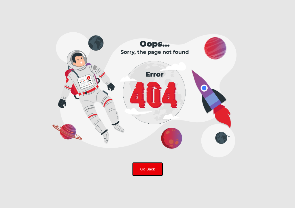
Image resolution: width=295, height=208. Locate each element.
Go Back (147, 169)
